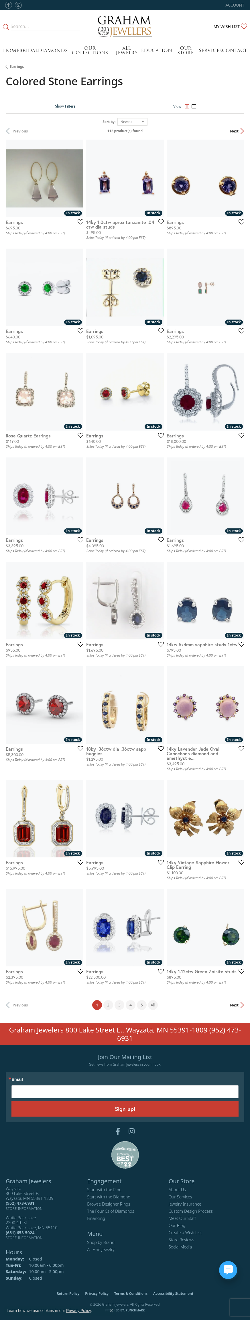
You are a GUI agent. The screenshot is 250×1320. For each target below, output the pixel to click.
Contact (234, 50)
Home (11, 50)
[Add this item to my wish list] (78, 221)
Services (210, 50)
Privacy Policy (97, 1293)
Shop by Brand (100, 1242)
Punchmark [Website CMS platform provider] (135, 1310)
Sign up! (125, 1108)
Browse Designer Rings (108, 1204)
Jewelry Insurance (185, 1204)
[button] (234, 5)
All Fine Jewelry (101, 1249)
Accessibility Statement (173, 1293)
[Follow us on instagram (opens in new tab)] (18, 5)
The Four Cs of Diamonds (110, 1211)
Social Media (180, 1247)
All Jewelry (126, 50)
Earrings (17, 66)
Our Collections (90, 50)
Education (156, 50)
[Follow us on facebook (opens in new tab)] (8, 5)
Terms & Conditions (130, 1293)
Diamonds (53, 50)
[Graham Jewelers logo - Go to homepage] (125, 26)
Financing (96, 1218)
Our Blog (177, 1225)
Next (234, 131)
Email (17, 1079)
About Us (177, 1189)
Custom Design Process (191, 1211)
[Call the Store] (20, 1203)
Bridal (28, 50)
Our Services (180, 1197)
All (153, 1005)
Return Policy (68, 1293)
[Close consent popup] (111, 1311)
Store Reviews (181, 1239)
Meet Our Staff (182, 1218)
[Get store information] (24, 1208)
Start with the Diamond (108, 1197)
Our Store (185, 50)
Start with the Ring (104, 1189)
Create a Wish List (185, 1232)
